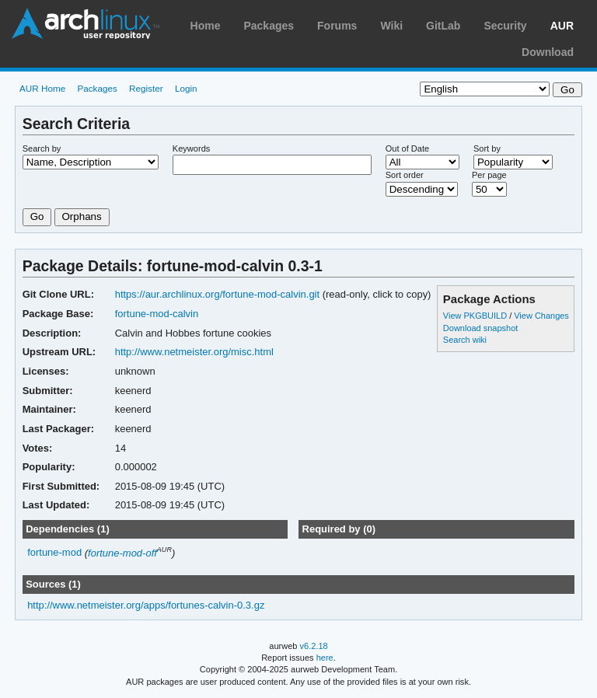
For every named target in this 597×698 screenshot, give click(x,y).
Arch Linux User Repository (85, 23)
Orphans (82, 216)
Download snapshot (480, 328)
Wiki (391, 25)
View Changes (541, 315)
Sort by (487, 148)
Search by (42, 148)
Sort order (405, 175)
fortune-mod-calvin (157, 313)
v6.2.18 (314, 646)
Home (205, 25)
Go (37, 216)
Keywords (191, 148)
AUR (562, 25)
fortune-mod (54, 553)
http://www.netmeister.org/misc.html (194, 352)
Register (146, 88)
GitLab (443, 25)
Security (505, 25)
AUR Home (42, 88)
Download (548, 52)
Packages (268, 25)
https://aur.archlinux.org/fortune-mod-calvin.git (217, 294)
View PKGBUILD (476, 315)
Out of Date (407, 148)
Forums (337, 25)
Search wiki (465, 339)
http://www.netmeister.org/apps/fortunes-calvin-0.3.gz (145, 605)
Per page (489, 175)
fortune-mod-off (122, 553)
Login (186, 88)
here (324, 657)
